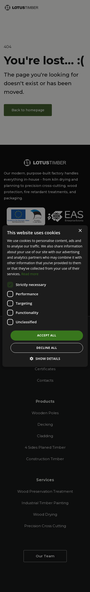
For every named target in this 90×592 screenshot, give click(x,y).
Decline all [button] (46, 348)
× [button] (80, 231)
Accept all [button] (46, 335)
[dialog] (45, 296)
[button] (45, 358)
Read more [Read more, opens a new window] (29, 274)
